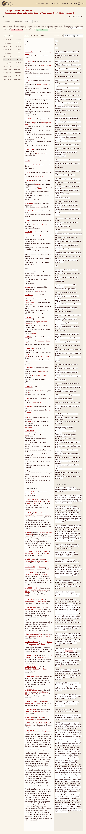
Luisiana (29, 725)
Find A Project (42, 3)
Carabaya (39, 84)
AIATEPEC (29, 203)
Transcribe (18, 22)
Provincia (44, 513)
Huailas (35, 402)
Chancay (39, 153)
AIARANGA (29, 149)
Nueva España (36, 211)
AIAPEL (28, 119)
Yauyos (38, 291)
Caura (34, 333)
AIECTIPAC (29, 368)
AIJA (27, 717)
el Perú (47, 515)
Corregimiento (29, 515)
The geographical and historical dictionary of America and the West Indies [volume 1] (39, 13)
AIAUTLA (29, 295)
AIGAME (28, 406)
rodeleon (26, 36)
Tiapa (27, 694)
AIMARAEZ (29, 431)
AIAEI (27, 559)
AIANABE (29, 52)
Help (36, 22)
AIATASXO (29, 573)
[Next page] (81, 16)
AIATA (27, 172)
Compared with (58, 36)
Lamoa (36, 236)
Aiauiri (27, 287)
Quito (28, 393)
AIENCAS (28, 387)
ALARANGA (29, 551)
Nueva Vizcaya (44, 356)
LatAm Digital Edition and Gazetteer (17, 10)
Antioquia (34, 123)
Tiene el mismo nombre (33, 634)
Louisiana (30, 421)
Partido (27, 501)
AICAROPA (29, 318)
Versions (28, 22)
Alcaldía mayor (39, 501)
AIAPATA (28, 81)
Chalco (48, 501)
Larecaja (37, 176)
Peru (45, 84)
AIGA (27, 398)
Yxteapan (42, 371)
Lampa (39, 609)
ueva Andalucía (41, 657)
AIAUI (27, 600)
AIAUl (27, 220)
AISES (27, 723)
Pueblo (35, 492)
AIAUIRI (28, 232)
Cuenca (38, 391)
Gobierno (49, 532)
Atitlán (34, 590)
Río (35, 573)
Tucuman (38, 184)
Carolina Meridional (31, 494)
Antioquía (30, 534)
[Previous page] (69, 16)
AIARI (27, 161)
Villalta (27, 211)
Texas (44, 669)
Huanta (35, 165)
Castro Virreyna (38, 224)
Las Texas (41, 341)
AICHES (28, 337)
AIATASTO (29, 180)
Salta (39, 188)
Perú (46, 561)
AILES (29, 418)
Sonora (48, 410)
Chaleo (42, 65)
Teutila (27, 301)
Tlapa (33, 375)
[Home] (7, 3)
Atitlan (38, 207)
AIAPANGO (29, 62)
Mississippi (28, 427)
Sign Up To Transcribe (59, 3)
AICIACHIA (29, 348)
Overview (7, 22)
